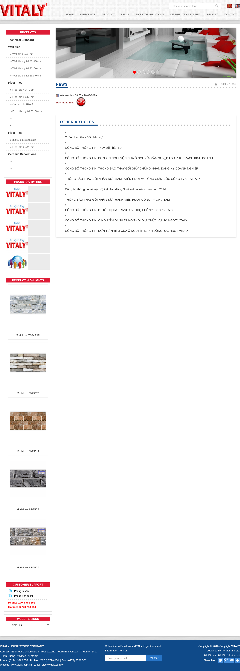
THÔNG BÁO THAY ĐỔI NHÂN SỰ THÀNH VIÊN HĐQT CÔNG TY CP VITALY (118, 199)
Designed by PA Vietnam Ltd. (223, 650)
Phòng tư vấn (21, 591)
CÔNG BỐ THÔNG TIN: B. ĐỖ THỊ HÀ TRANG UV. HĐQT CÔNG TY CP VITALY (119, 210)
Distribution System (185, 14)
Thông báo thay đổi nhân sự (84, 137)
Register (153, 657)
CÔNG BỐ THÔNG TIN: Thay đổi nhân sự (93, 147)
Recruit (212, 14)
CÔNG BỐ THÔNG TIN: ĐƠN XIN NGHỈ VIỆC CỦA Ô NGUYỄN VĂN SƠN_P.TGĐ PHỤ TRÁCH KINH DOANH (139, 158)
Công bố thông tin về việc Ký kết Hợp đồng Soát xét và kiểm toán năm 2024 (115, 189)
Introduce (87, 14)
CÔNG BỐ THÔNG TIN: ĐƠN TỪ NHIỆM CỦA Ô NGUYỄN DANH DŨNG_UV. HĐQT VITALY (127, 230)
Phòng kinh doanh (24, 596)
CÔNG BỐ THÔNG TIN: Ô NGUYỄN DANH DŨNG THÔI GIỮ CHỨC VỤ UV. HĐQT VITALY (126, 220)
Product (108, 14)
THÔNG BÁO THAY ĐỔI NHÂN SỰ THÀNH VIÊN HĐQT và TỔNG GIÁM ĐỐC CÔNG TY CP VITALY (132, 178)
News (125, 14)
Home (70, 14)
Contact (230, 14)
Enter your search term (217, 6)
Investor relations (149, 14)
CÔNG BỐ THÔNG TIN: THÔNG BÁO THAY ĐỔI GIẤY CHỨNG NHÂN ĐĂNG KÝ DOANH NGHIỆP (131, 168)
